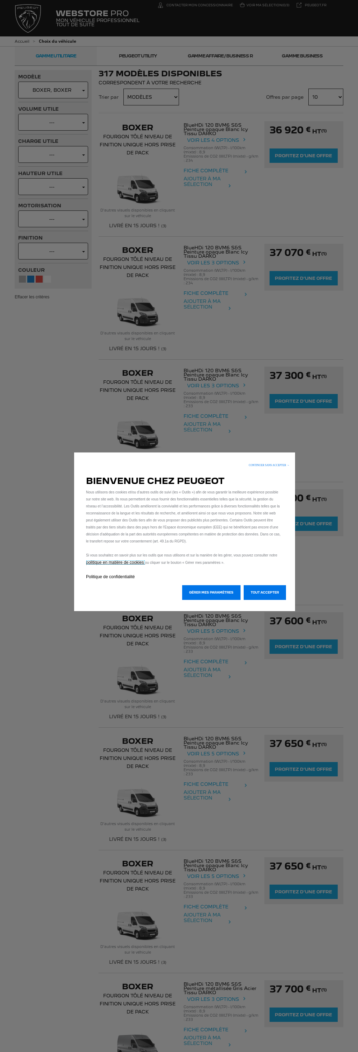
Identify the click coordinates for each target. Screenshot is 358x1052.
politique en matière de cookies (115, 562)
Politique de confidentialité (110, 576)
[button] (269, 465)
